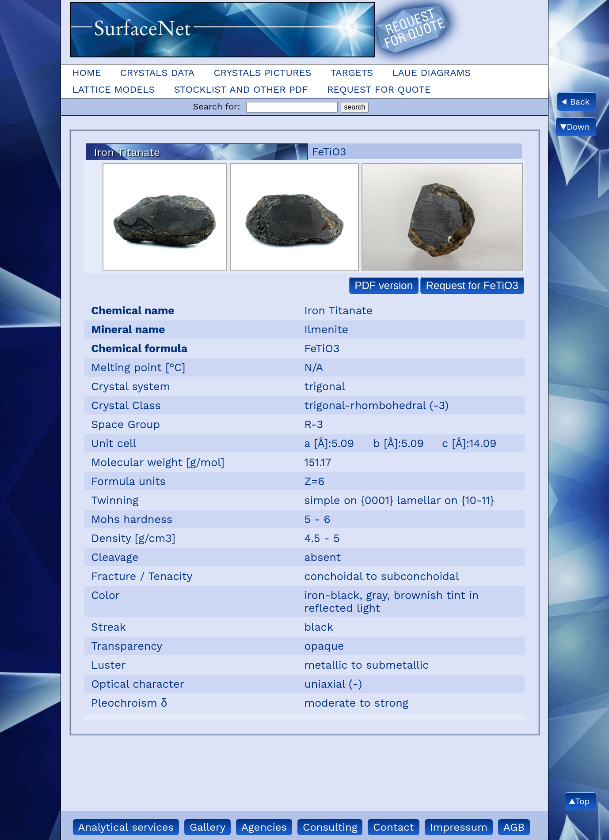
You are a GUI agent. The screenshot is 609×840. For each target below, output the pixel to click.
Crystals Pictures (262, 72)
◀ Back (575, 102)
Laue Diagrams (431, 72)
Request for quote (379, 89)
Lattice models (113, 89)
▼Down (575, 127)
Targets (352, 72)
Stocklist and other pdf (241, 89)
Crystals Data (157, 72)
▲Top (579, 801)
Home (86, 72)
